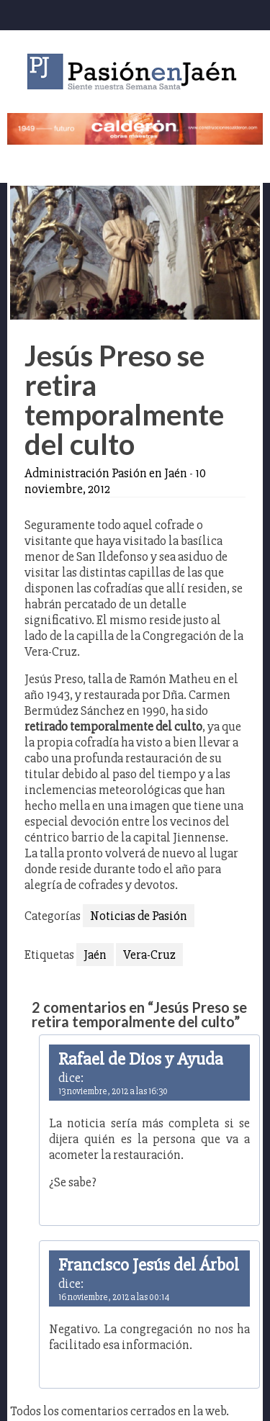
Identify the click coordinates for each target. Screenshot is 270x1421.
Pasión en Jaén (135, 72)
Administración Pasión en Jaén (105, 473)
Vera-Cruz (149, 954)
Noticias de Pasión (138, 916)
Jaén (95, 954)
